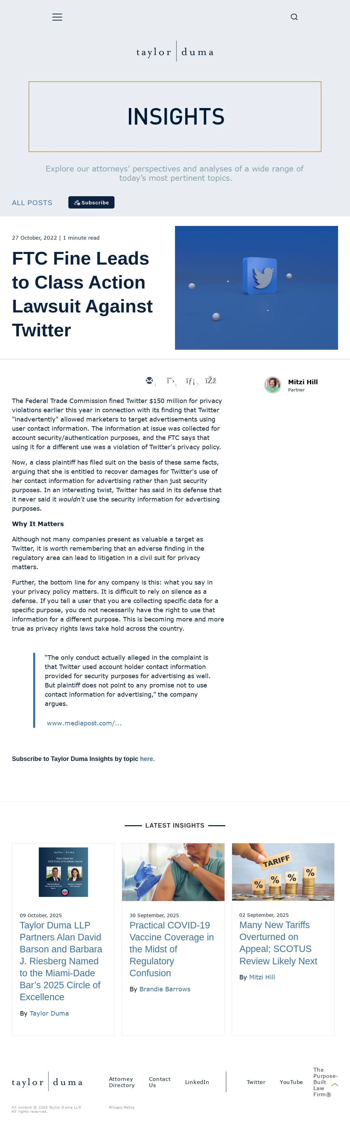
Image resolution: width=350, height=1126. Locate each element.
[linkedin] (189, 381)
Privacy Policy (122, 1107)
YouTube (291, 1082)
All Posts (32, 202)
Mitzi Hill (303, 382)
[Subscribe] (91, 202)
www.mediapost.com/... (84, 723)
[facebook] (210, 381)
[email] (148, 381)
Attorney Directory (122, 1082)
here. (147, 758)
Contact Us (160, 1082)
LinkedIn (197, 1082)
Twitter (256, 1082)
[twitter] (169, 381)
